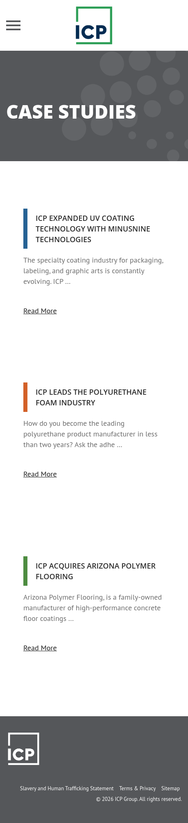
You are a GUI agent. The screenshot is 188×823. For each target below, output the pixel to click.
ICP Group (126, 799)
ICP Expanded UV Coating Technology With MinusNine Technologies (93, 228)
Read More (40, 310)
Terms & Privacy (137, 788)
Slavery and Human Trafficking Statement (67, 788)
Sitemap (170, 788)
